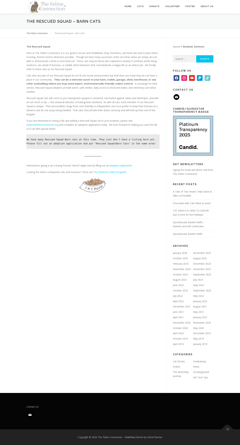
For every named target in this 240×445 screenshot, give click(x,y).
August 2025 (200, 258)
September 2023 (202, 274)
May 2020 (198, 328)
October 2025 (180, 258)
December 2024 (202, 263)
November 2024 (182, 269)
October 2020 (180, 328)
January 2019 (200, 344)
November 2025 (202, 253)
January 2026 (180, 253)
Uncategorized (201, 372)
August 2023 (180, 279)
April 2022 (178, 301)
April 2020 (178, 333)
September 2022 (202, 290)
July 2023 (198, 279)
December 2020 (181, 322)
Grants (176, 366)
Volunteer (172, 6)
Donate (154, 6)
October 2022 (180, 290)
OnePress (130, 437)
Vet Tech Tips (200, 377)
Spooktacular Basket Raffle (188, 233)
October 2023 (180, 274)
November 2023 (202, 269)
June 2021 (178, 311)
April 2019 (178, 344)
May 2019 (198, 338)
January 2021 (200, 317)
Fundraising (199, 361)
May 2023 (198, 285)
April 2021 (178, 317)
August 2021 (200, 306)
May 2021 (198, 311)
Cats (140, 6)
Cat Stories (179, 361)
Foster (190, 6)
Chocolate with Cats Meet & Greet (192, 203)
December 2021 (181, 306)
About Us (207, 6)
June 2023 (178, 285)
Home (128, 6)
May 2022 (198, 295)
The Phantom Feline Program (109, 172)
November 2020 (202, 322)
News (196, 366)
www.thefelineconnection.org (42, 124)
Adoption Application (121, 165)
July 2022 (178, 295)
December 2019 (202, 333)
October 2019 (180, 338)
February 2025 (181, 263)
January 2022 (200, 301)
